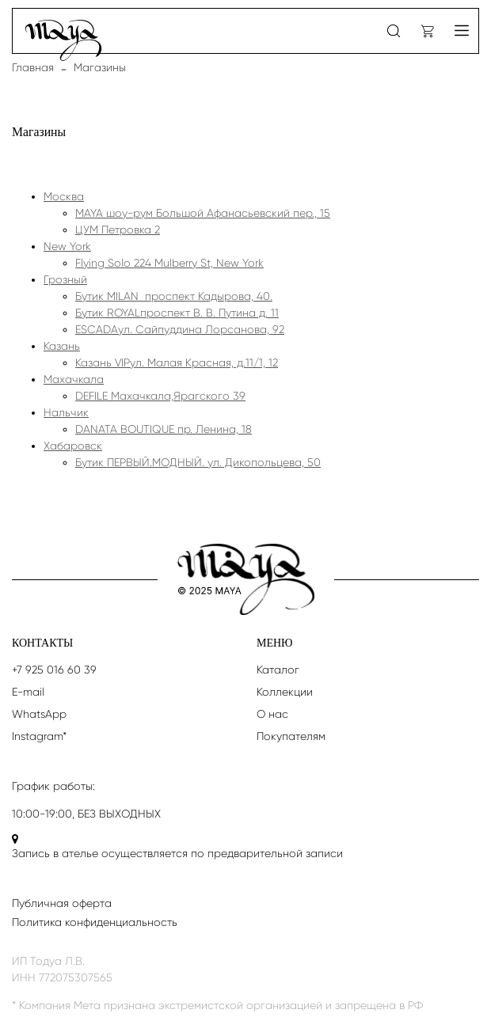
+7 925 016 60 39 (54, 669)
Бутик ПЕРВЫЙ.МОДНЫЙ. (198, 462)
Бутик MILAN (173, 296)
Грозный (65, 279)
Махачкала (74, 379)
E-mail (28, 691)
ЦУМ (117, 229)
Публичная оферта (62, 903)
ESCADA (179, 329)
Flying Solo (169, 262)
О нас (272, 714)
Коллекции (285, 691)
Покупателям (291, 736)
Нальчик (66, 412)
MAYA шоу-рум (202, 213)
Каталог (278, 669)
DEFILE (160, 395)
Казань (62, 346)
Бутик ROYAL (177, 312)
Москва (64, 196)
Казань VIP (176, 362)
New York (67, 246)
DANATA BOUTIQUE (163, 429)
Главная (33, 67)
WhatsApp (39, 714)
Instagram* (39, 736)
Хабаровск (73, 445)
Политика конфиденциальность (94, 922)
